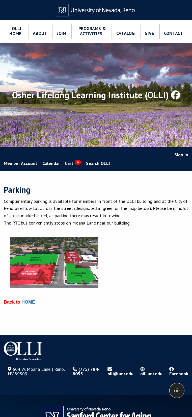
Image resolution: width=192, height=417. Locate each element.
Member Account (20, 163)
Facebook (178, 372)
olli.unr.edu (151, 372)
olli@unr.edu (120, 372)
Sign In (181, 155)
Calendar (51, 163)
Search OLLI (98, 163)
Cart (73, 163)
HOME (28, 302)
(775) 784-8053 (86, 371)
